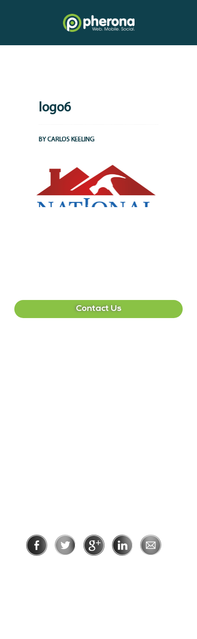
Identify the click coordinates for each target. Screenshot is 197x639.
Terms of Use (131, 569)
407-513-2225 (99, 355)
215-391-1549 (99, 447)
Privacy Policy (67, 569)
